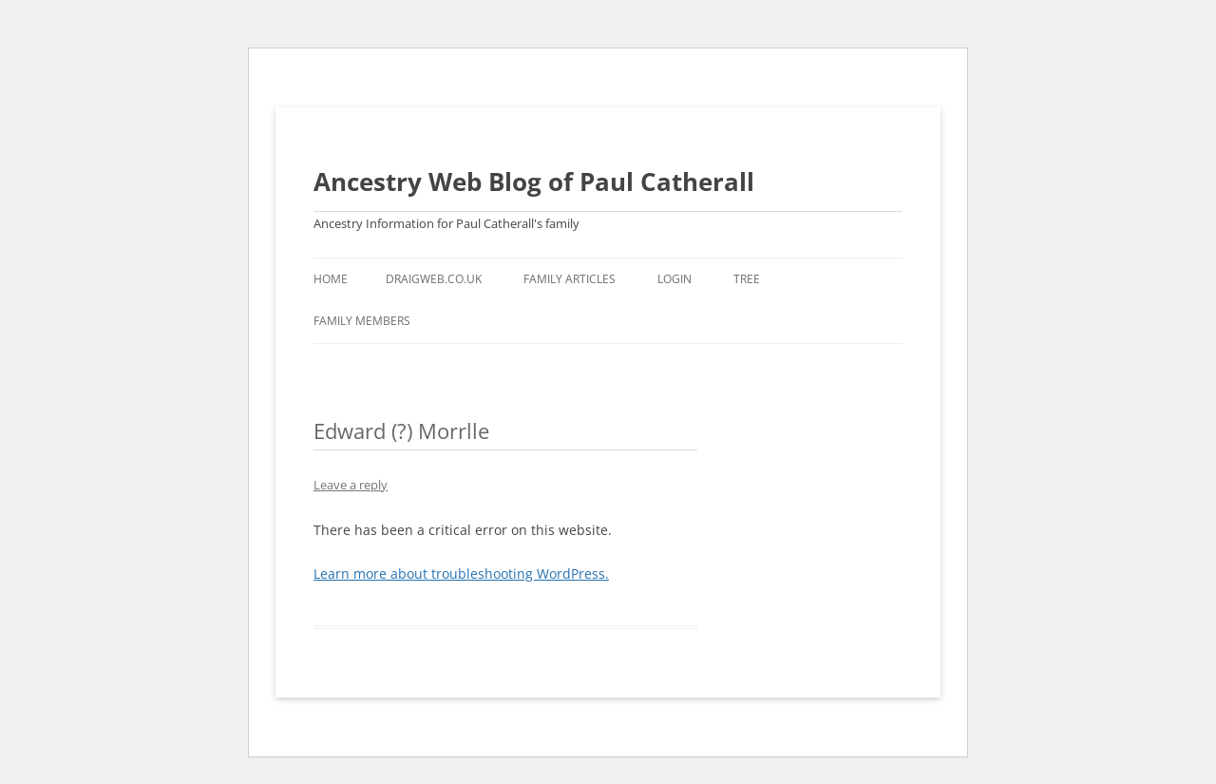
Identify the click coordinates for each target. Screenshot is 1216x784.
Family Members (362, 321)
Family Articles (569, 279)
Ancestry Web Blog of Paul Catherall (534, 181)
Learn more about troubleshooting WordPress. (461, 573)
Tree (746, 279)
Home (331, 279)
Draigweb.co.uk (434, 279)
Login (674, 279)
